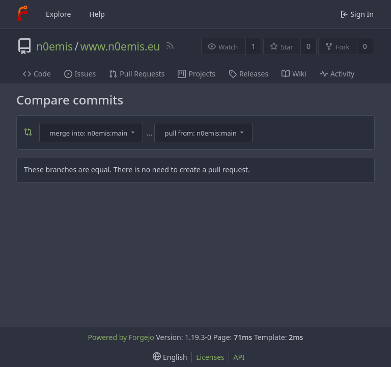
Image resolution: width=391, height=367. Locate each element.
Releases (248, 73)
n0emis (54, 46)
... (149, 133)
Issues (80, 73)
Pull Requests (136, 73)
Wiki (294, 73)
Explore (58, 14)
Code (37, 73)
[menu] (168, 357)
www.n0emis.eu (120, 46)
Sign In (357, 14)
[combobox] (92, 132)
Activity (337, 73)
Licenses (210, 357)
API (238, 357)
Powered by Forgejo (121, 337)
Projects (196, 73)
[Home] (22, 14)
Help (97, 14)
